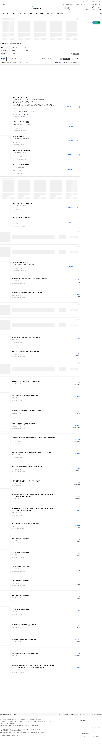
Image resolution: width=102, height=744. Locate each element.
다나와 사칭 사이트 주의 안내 (9, 714)
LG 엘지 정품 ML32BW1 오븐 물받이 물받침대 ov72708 (27, 293)
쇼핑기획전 (83, 4)
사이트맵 (89, 714)
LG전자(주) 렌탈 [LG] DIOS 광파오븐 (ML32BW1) (25, 524)
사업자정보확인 (49, 721)
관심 (32, 114)
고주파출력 (29, 99)
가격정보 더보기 (74, 107)
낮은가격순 (9, 62)
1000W (33, 99)
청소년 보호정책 (81, 714)
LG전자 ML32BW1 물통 (19, 136)
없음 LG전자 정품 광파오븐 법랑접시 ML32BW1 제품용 (26, 381)
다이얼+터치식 (18, 104)
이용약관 (66, 714)
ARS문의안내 (95, 736)
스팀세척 (39, 104)
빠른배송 (14, 53)
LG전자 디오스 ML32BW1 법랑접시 (22, 217)
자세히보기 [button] (27, 725)
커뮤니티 (88, 4)
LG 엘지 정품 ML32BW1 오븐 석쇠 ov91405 (24, 639)
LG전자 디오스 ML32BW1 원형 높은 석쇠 (23, 203)
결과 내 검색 (65, 58)
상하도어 (24, 104)
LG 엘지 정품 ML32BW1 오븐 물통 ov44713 (24, 625)
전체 (3, 58)
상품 (20, 13)
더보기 (100, 4)
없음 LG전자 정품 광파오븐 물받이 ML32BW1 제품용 (25, 351)
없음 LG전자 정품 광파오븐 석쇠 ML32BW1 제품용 (25, 653)
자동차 (63, 4)
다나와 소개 (59, 714)
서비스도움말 (97, 727)
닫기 (14, 108)
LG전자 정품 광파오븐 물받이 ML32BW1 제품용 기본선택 (27, 467)
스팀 (16, 102)
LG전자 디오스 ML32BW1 (20, 97)
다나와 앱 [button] (3, 4)
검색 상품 (18, 58)
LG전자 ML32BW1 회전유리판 (21, 262)
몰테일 (89, 1)
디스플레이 (44, 104)
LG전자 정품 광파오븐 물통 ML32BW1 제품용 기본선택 (26, 481)
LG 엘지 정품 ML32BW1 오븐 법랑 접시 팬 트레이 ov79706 (28, 337)
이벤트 (92, 4)
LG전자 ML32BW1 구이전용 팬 (21, 122)
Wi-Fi (14, 105)
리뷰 (48, 13)
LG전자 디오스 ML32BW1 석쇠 (21, 165)
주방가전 (12, 47)
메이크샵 (100, 1)
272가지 (28, 102)
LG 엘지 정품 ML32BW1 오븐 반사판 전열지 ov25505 (26, 411)
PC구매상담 (77, 4)
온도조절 (20, 102)
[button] (86, 8)
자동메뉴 (24, 102)
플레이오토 (94, 1)
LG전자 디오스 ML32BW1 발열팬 (21, 150)
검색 (76, 53)
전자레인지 (27, 101)
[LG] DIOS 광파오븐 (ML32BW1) (21, 538)
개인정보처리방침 (73, 714)
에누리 (84, 1)
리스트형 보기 (71, 59)
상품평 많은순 (26, 62)
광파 (20, 101)
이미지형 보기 (74, 59)
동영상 (52, 13)
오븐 (23, 101)
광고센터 (94, 714)
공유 (100, 13)
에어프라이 (32, 101)
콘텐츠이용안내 (35, 725)
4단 (35, 104)
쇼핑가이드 (31, 13)
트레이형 (28, 104)
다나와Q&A (60, 13)
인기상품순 (3, 62)
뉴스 (37, 13)
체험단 (95, 4)
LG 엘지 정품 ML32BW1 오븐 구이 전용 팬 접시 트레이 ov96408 (29, 278)
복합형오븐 (15, 99)
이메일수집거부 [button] (85, 736)
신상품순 (20, 62)
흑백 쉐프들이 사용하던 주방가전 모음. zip (27, 111)
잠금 (51, 104)
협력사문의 (99, 714)
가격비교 (10, 58)
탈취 (48, 104)
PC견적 (71, 4)
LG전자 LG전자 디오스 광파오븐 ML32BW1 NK (24, 424)
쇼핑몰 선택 (44, 58)
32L (25, 99)
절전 (53, 104)
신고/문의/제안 (90, 727)
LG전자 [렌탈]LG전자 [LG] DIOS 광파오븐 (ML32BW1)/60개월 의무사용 (31, 452)
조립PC (67, 4)
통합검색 (15, 13)
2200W (42, 99)
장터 (25, 13)
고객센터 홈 (83, 727)
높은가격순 (15, 62)
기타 (24, 47)
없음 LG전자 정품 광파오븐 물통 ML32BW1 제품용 (25, 395)
